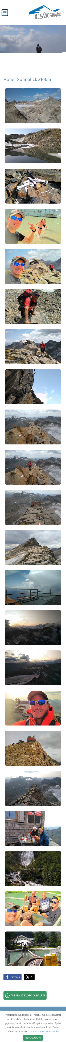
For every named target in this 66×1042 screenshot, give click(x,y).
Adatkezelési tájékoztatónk (46, 1031)
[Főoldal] (46, 12)
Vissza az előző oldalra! (28, 995)
